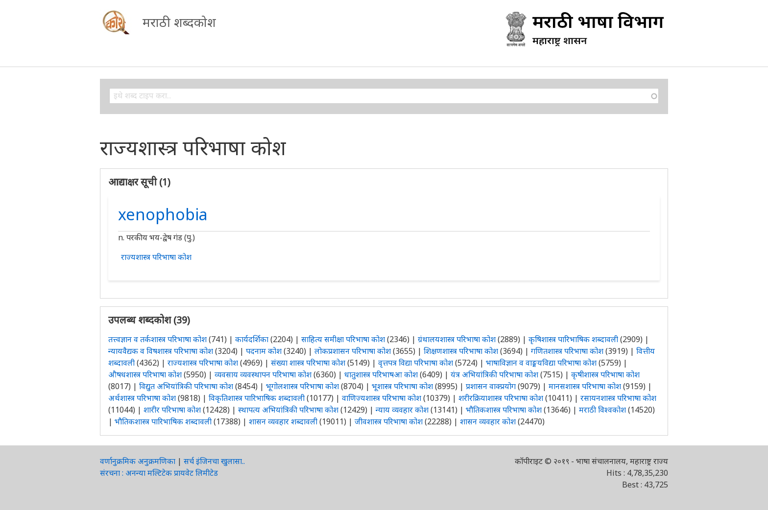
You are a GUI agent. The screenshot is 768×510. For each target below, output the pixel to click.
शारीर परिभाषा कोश (172, 409)
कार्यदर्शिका (251, 339)
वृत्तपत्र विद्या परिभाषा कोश (415, 362)
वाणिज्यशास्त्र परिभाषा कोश (381, 398)
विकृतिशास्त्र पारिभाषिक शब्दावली (258, 398)
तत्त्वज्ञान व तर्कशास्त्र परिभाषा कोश (157, 339)
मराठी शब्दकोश (179, 22)
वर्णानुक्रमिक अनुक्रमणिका (137, 461)
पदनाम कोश (264, 351)
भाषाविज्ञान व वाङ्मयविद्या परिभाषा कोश (541, 362)
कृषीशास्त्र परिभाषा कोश (605, 374)
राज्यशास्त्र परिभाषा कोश (156, 257)
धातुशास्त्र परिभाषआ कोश (381, 374)
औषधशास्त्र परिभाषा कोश (145, 374)
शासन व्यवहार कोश (488, 421)
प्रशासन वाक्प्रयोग (491, 386)
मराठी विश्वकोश (602, 409)
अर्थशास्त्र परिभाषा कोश (142, 398)
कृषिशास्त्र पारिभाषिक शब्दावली (573, 339)
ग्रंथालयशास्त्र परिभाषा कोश (457, 339)
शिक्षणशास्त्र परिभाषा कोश (461, 351)
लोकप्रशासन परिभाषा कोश (352, 351)
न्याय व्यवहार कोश (402, 409)
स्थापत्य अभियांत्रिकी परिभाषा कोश (288, 409)
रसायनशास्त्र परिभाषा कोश (618, 398)
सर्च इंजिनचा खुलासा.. (214, 461)
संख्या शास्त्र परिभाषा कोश (308, 362)
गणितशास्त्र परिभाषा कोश (567, 351)
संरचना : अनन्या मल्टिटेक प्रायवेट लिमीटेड (159, 472)
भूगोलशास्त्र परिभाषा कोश (302, 386)
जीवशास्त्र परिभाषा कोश (389, 421)
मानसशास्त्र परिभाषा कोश (585, 386)
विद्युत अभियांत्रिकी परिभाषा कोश (186, 386)
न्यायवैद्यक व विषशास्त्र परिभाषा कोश (160, 351)
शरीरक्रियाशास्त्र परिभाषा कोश (500, 398)
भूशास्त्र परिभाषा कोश (402, 386)
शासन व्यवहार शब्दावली (283, 421)
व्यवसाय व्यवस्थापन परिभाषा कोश (263, 374)
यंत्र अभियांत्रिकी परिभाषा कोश (494, 374)
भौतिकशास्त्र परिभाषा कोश (504, 409)
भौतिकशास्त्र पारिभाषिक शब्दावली (163, 421)
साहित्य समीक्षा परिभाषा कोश (343, 339)
